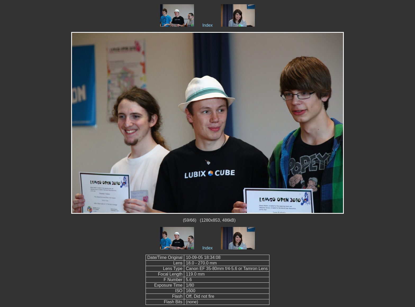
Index (207, 25)
